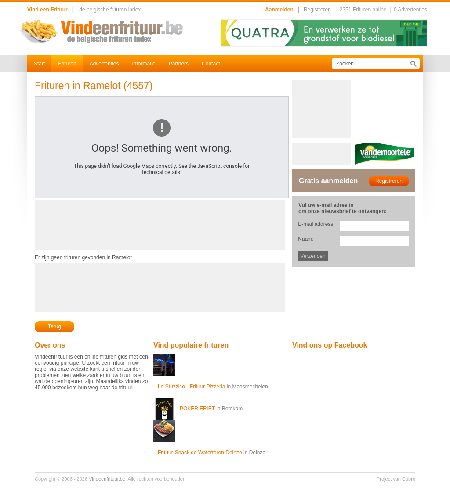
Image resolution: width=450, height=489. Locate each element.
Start (39, 64)
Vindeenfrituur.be (107, 479)
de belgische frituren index (110, 10)
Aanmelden (279, 10)
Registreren (317, 10)
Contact (211, 64)
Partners (179, 64)
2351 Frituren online (363, 10)
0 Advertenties (410, 10)
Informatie (143, 64)
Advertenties (104, 64)
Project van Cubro (396, 479)
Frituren (67, 64)
